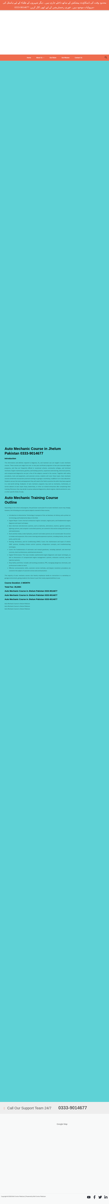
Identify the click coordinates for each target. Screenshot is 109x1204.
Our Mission (65, 58)
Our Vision (53, 58)
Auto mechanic (66, 476)
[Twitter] (100, 1197)
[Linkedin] (106, 1197)
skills (57, 481)
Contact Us (78, 58)
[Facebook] (94, 1197)
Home (29, 58)
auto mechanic (66, 463)
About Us (40, 58)
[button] (43, 58)
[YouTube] (89, 1197)
